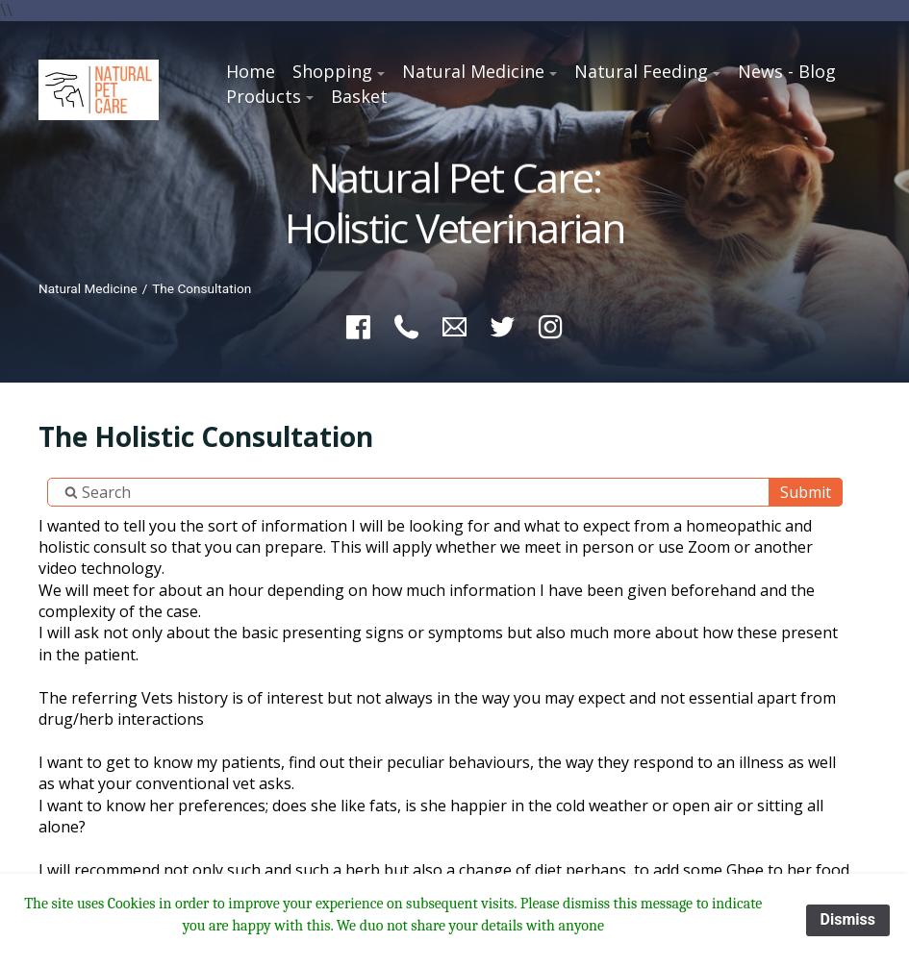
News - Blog (787, 71)
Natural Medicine (473, 71)
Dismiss (848, 919)
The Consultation (201, 288)
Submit (805, 492)
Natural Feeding (641, 71)
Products (263, 96)
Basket (359, 96)
